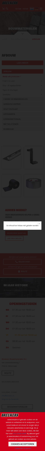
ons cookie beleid (19, 433)
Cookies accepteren (22, 444)
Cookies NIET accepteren (23, 448)
